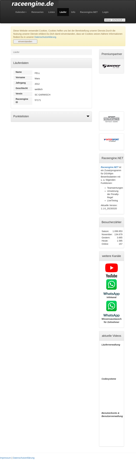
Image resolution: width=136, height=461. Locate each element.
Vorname (20, 77)
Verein (19, 93)
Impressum (5, 458)
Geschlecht (22, 88)
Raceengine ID (22, 100)
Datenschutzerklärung (45, 37)
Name (19, 72)
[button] (21, 12)
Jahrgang (21, 83)
